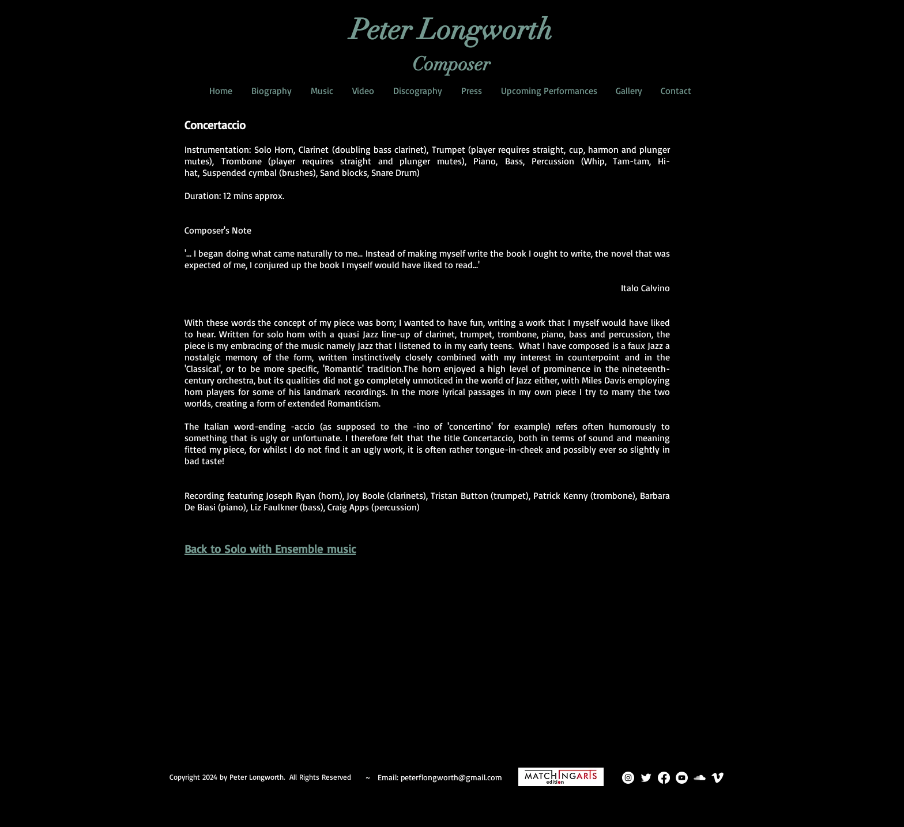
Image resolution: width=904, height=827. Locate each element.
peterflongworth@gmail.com (451, 777)
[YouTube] (682, 778)
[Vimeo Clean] (717, 778)
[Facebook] (664, 778)
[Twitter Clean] (646, 778)
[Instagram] (628, 778)
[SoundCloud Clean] (700, 778)
